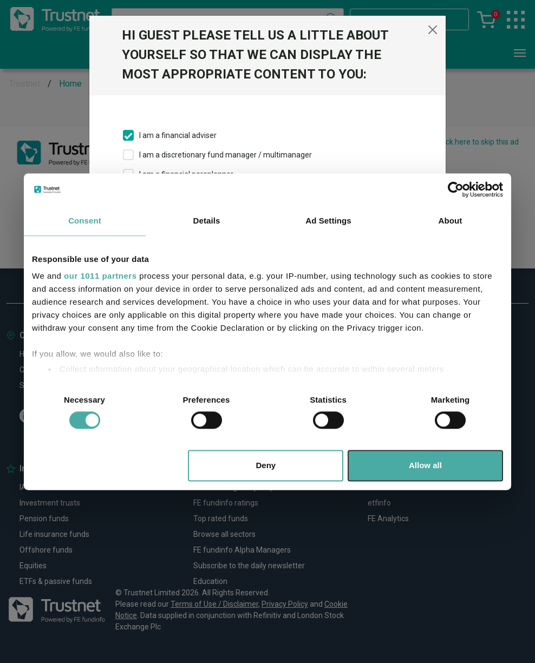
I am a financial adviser (178, 135)
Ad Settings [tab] (328, 220)
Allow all (425, 465)
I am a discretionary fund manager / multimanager (225, 154)
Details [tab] (206, 220)
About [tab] (450, 220)
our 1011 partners (100, 275)
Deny (266, 465)
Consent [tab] (84, 220)
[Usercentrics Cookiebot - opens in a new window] (455, 189)
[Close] (432, 29)
